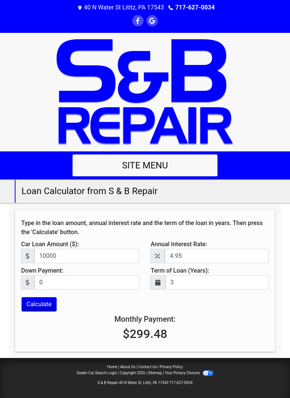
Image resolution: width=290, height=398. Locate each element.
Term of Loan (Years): (180, 270)
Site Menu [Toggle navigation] (145, 165)
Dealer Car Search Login (97, 373)
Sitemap (155, 373)
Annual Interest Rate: (179, 244)
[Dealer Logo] (145, 91)
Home (112, 367)
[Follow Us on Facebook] (137, 21)
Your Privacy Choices (189, 373)
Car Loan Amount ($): (50, 244)
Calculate (39, 304)
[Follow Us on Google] (152, 21)
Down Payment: (42, 270)
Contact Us (147, 367)
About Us (128, 367)
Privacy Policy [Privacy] (171, 367)
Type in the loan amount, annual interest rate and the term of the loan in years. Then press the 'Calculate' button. (142, 227)
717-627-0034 (194, 7)
